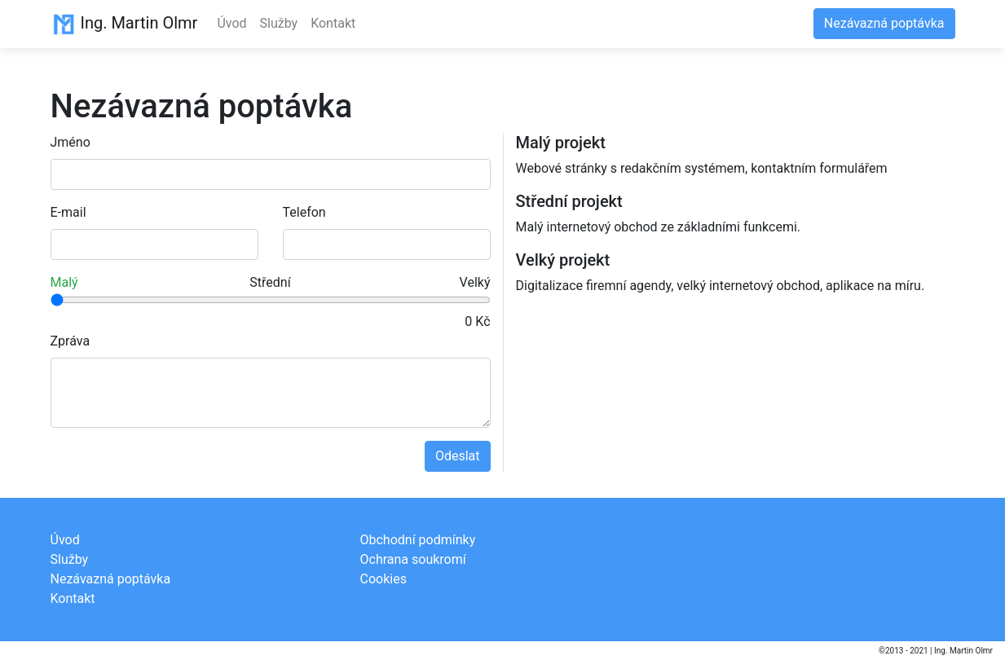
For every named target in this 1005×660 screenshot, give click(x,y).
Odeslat (457, 456)
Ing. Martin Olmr (124, 24)
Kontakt (333, 23)
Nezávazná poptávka (884, 23)
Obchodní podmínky (418, 540)
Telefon (304, 212)
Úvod (231, 23)
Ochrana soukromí (413, 559)
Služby (279, 23)
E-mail (68, 212)
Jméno (70, 142)
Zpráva (70, 341)
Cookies (383, 579)
